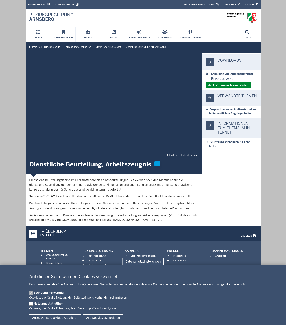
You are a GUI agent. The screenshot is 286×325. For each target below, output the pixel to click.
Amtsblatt (220, 255)
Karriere (132, 251)
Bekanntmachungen (226, 251)
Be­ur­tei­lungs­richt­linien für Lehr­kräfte (230, 144)
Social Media (179, 260)
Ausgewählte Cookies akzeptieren (55, 318)
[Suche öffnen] (248, 34)
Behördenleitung (97, 255)
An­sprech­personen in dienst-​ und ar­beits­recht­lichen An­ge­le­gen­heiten (232, 111)
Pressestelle (179, 255)
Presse (173, 251)
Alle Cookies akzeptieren (103, 318)
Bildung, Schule (54, 263)
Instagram (232, 4)
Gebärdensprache (67, 4)
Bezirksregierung (97, 251)
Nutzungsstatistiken (48, 304)
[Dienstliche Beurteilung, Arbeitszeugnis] (234, 74)
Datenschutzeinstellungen (143, 262)
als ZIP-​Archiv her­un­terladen (230, 85)
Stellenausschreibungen (143, 255)
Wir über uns (94, 260)
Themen (46, 251)
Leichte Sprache (39, 4)
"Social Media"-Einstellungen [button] (201, 4)
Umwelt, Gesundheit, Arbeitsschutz (57, 257)
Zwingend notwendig (49, 293)
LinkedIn (251, 4)
